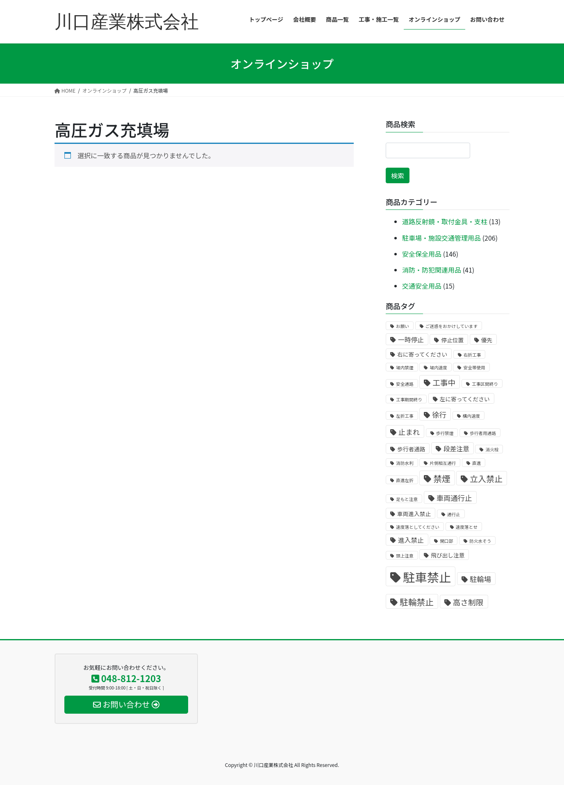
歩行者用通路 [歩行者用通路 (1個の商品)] (483, 433)
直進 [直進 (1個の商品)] (476, 463)
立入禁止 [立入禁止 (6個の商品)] (486, 479)
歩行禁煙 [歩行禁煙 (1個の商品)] (445, 433)
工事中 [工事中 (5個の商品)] (443, 382)
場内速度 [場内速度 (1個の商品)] (438, 367)
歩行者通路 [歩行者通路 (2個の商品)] (411, 449)
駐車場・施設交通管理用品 (441, 238)
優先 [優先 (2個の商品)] (486, 340)
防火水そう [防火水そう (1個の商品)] (480, 541)
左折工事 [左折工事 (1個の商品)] (405, 416)
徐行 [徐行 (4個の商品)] (439, 415)
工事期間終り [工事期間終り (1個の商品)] (409, 399)
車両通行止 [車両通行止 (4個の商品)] (454, 498)
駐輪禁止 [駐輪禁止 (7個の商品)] (417, 602)
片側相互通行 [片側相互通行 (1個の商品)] (443, 463)
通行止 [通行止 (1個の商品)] (453, 514)
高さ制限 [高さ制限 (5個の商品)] (468, 602)
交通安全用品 (421, 286)
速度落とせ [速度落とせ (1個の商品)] (467, 527)
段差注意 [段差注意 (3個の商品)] (456, 448)
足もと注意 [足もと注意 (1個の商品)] (407, 499)
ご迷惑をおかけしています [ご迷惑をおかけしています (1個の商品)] (451, 326)
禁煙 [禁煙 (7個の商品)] (441, 478)
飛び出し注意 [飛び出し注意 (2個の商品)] (447, 555)
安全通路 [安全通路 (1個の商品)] (405, 384)
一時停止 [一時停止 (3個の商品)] (411, 339)
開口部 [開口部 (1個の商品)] (446, 541)
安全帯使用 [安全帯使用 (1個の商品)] (474, 367)
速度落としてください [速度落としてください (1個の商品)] (417, 527)
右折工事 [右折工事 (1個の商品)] (472, 355)
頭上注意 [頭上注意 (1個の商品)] (405, 556)
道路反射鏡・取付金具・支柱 (444, 221)
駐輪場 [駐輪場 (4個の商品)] (480, 579)
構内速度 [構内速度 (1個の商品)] (471, 416)
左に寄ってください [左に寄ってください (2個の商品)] (465, 399)
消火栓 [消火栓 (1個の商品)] (491, 449)
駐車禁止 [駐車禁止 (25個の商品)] (427, 576)
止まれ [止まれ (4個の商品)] (409, 432)
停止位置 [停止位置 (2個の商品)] (452, 340)
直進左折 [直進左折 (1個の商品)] (405, 480)
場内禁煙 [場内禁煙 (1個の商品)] (405, 367)
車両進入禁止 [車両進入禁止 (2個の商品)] (414, 514)
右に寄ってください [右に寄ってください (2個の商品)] (422, 354)
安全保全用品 (421, 254)
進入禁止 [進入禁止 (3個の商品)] (411, 540)
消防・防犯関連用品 (431, 270)
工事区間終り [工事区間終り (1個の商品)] (485, 384)
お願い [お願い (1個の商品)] (402, 326)
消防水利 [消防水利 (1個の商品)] (405, 463)
